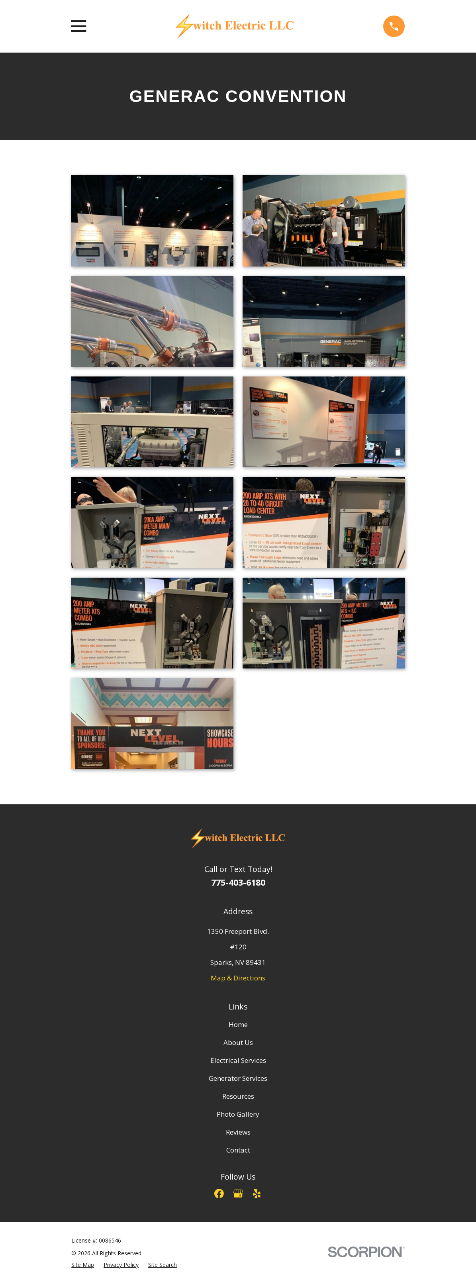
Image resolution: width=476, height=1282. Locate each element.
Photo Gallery (238, 1114)
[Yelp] (257, 1193)
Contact (238, 1150)
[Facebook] (219, 1193)
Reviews (238, 1132)
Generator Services (238, 1078)
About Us (238, 1042)
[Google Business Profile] (238, 1193)
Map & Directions (238, 977)
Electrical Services (238, 1060)
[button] (152, 221)
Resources (238, 1096)
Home (238, 1024)
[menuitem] (82, 1265)
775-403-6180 (238, 882)
